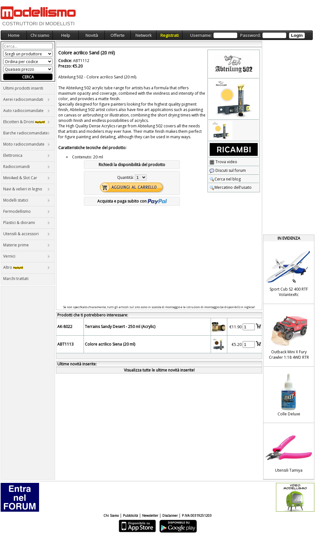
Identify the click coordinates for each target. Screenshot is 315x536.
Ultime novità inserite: (77, 364)
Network (143, 35)
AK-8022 (64, 326)
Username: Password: (247, 35)
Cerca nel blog (225, 179)
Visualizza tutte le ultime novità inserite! (159, 370)
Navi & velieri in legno (26, 189)
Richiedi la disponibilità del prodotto (132, 164)
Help (65, 35)
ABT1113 (65, 344)
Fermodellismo (26, 211)
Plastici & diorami (26, 222)
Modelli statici (26, 200)
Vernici (26, 256)
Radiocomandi (26, 166)
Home (14, 35)
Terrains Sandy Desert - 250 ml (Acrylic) (120, 326)
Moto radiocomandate (26, 144)
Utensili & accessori (26, 233)
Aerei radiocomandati (26, 99)
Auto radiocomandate (26, 110)
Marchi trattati (15, 278)
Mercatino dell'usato (230, 187)
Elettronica (26, 155)
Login (297, 35)
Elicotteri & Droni (26, 121)
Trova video (223, 161)
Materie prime (26, 245)
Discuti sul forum (227, 170)
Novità (91, 35)
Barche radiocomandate (26, 133)
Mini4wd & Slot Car (26, 177)
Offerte (117, 35)
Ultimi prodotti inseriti (23, 88)
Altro (26, 267)
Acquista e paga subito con (132, 201)
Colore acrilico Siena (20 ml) (110, 344)
